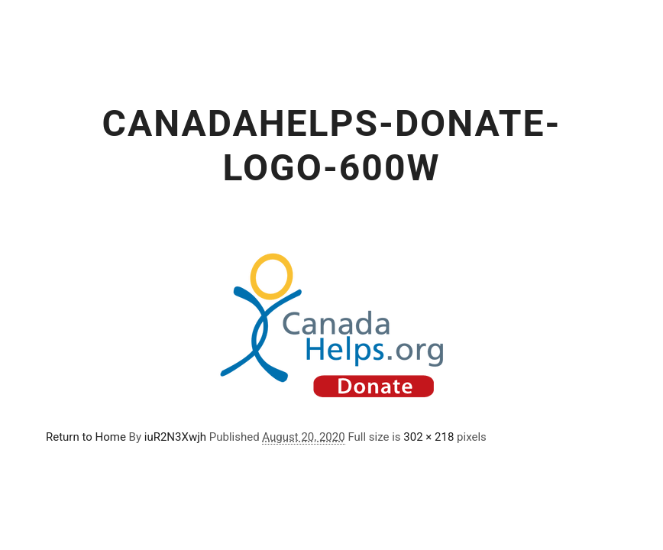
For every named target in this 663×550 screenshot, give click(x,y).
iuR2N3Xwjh (175, 437)
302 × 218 (428, 437)
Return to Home (86, 437)
